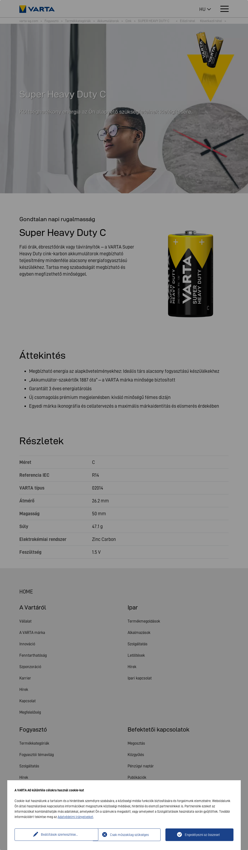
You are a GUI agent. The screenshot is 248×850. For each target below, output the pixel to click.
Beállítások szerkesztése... (54, 835)
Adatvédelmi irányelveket (75, 817)
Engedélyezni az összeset (202, 835)
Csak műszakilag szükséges (129, 835)
